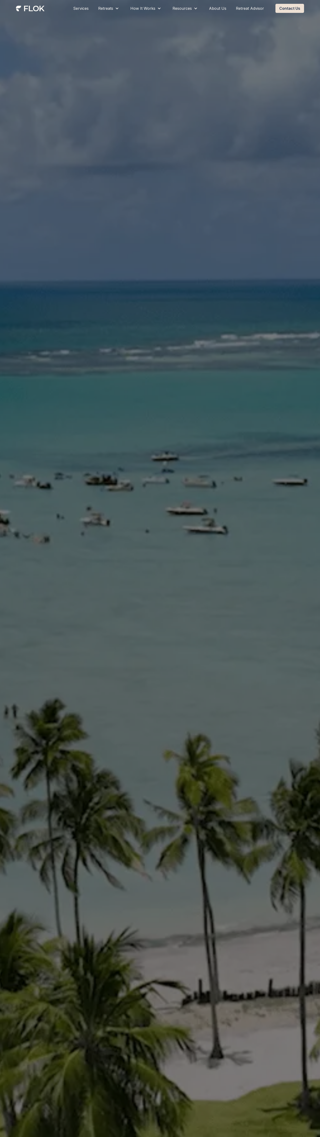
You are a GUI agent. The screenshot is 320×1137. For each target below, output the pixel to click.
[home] (30, 9)
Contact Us (289, 8)
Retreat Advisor (250, 8)
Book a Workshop (194, 608)
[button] (109, 8)
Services (81, 8)
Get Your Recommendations (135, 608)
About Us (217, 8)
